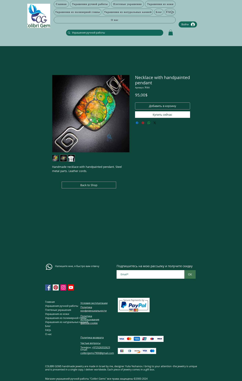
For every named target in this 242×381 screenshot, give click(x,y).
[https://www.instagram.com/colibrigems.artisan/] (63, 287)
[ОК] (190, 274)
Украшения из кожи (57, 314)
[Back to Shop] (89, 185)
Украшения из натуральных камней (57, 322)
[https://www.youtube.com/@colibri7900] (71, 287)
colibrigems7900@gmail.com (97, 353)
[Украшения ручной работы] (114, 33)
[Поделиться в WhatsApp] (149, 123)
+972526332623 (101, 347)
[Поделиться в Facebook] (137, 123)
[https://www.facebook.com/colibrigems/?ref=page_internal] (48, 287)
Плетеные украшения (57, 310)
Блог (48, 326)
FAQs (48, 330)
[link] (170, 32)
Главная (50, 302)
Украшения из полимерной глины (57, 318)
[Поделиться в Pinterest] (143, 123)
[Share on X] (155, 123)
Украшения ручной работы (57, 306)
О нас (48, 334)
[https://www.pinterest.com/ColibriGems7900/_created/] (56, 287)
